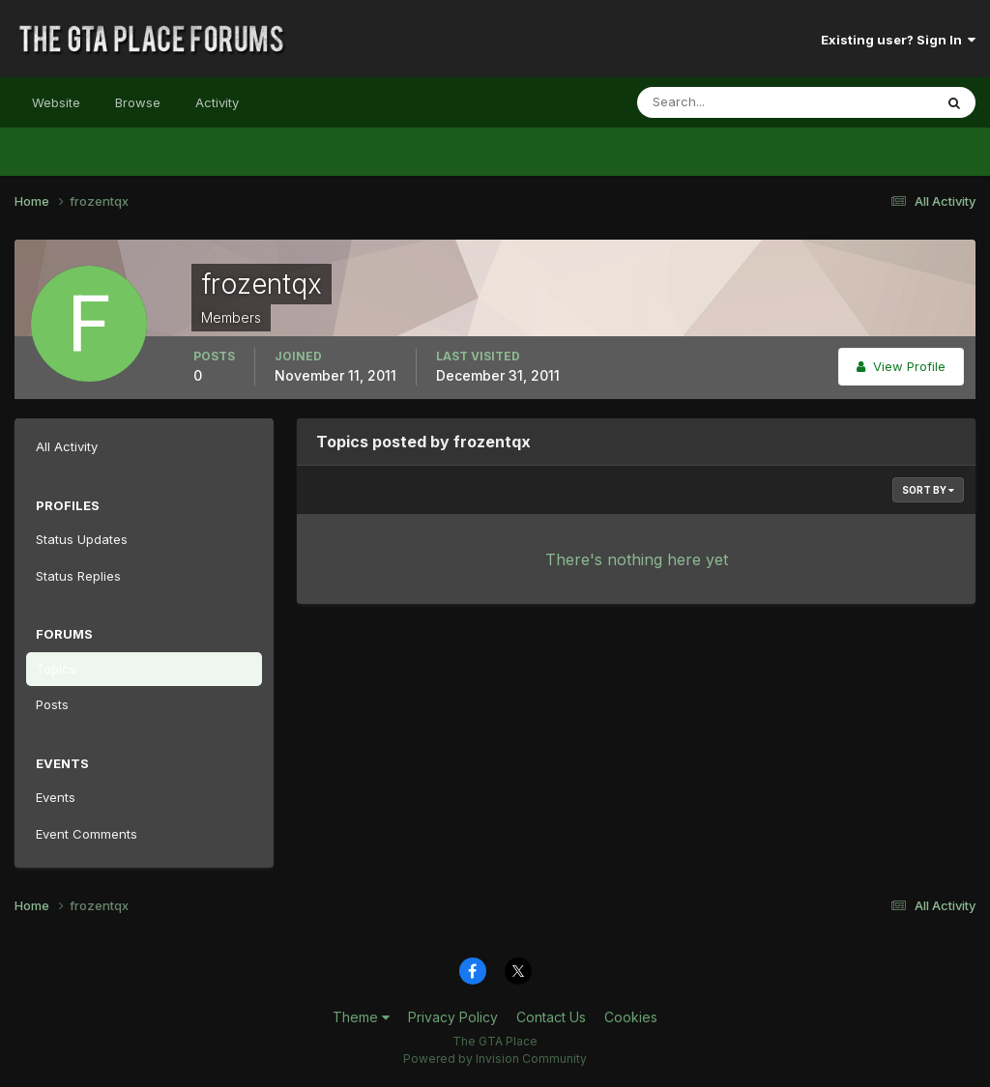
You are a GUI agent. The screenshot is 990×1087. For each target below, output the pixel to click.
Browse (137, 102)
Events (55, 797)
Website (56, 102)
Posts (52, 704)
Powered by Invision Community (495, 1058)
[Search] (722, 102)
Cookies (630, 1017)
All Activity (67, 446)
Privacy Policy (453, 1017)
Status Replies (78, 576)
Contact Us (551, 1017)
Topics (56, 668)
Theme (361, 1017)
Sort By (928, 490)
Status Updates (82, 539)
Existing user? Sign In (898, 39)
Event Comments (86, 834)
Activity (217, 102)
